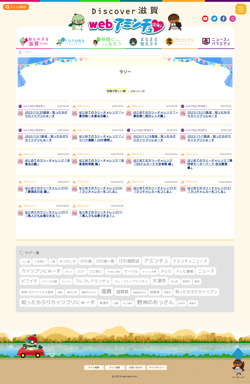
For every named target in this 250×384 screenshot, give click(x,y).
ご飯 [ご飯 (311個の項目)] (52, 261)
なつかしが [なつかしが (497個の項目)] (67, 261)
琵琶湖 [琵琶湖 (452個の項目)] (154, 292)
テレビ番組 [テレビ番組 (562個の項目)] (184, 271)
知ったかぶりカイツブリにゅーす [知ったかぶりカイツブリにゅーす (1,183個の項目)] (58, 302)
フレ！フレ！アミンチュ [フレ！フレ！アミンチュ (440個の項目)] (131, 281)
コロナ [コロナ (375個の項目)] (80, 271)
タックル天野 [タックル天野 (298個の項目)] (149, 271)
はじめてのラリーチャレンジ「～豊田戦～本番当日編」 (101, 114)
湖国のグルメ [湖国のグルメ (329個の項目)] (89, 292)
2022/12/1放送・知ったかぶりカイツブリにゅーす (46, 138)
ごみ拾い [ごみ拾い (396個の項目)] (40, 261)
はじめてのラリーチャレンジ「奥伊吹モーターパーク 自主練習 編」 (210, 164)
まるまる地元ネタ (143, 41)
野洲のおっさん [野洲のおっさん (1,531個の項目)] (155, 302)
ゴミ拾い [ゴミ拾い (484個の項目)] (95, 271)
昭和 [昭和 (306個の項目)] (60, 292)
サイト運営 (114, 367)
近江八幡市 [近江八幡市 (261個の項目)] (128, 303)
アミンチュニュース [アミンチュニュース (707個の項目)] (190, 261)
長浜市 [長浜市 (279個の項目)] (181, 303)
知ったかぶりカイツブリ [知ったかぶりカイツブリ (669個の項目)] (196, 291)
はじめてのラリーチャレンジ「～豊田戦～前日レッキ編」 (155, 114)
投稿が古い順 (137, 91)
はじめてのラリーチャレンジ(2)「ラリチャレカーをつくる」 (209, 190)
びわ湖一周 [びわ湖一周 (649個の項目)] (105, 261)
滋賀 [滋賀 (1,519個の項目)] (106, 291)
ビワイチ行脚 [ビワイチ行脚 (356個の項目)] (49, 281)
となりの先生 (70, 41)
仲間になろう (107, 41)
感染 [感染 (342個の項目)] (197, 281)
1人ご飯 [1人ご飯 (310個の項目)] (25, 261)
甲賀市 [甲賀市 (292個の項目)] (167, 292)
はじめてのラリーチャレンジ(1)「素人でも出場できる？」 (46, 214)
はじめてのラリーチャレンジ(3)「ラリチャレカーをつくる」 (155, 190)
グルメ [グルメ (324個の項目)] (68, 271)
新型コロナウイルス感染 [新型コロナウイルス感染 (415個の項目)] (37, 292)
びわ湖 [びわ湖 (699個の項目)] (86, 261)
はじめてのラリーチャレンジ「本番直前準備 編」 (101, 162)
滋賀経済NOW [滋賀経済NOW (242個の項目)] (139, 292)
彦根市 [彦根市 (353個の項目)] (186, 281)
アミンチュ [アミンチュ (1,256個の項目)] (156, 260)
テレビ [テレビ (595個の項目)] (166, 271)
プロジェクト (180, 41)
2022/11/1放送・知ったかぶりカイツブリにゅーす (209, 138)
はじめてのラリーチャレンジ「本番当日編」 (47, 162)
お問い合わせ (135, 367)
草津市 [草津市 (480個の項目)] (104, 303)
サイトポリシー (156, 367)
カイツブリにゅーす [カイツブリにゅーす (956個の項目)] (41, 271)
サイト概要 (93, 367)
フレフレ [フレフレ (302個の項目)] (66, 281)
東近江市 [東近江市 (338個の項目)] (72, 292)
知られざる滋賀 (34, 41)
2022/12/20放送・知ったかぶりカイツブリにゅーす (46, 114)
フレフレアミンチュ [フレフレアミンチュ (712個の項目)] (92, 281)
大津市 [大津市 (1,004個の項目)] (159, 280)
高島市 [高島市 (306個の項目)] (192, 303)
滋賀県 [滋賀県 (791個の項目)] (122, 291)
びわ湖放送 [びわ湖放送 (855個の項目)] (129, 261)
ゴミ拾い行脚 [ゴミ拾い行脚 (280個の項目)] (113, 271)
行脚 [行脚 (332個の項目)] (115, 303)
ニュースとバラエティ (216, 41)
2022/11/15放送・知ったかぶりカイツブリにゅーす (154, 138)
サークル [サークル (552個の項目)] (131, 271)
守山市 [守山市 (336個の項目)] (174, 281)
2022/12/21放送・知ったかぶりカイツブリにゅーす (208, 114)
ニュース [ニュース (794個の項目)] (206, 271)
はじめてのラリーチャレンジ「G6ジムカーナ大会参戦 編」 (153, 162)
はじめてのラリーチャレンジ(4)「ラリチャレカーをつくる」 (100, 190)
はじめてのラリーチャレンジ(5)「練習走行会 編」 (46, 190)
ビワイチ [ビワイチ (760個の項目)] (29, 281)
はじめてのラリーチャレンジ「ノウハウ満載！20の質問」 (101, 138)
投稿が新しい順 (116, 91)
